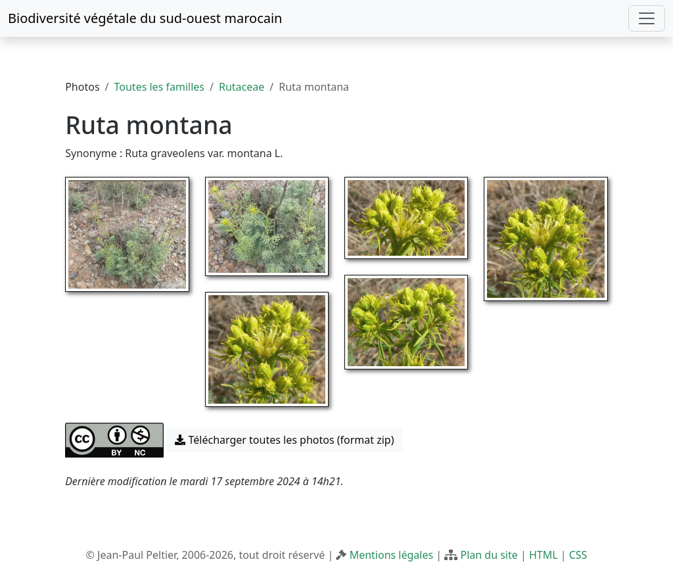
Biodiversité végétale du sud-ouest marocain (145, 18)
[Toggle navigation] (646, 18)
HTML (543, 555)
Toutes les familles (159, 87)
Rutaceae (241, 87)
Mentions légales (392, 555)
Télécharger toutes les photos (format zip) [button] (284, 440)
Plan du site (488, 555)
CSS (578, 555)
